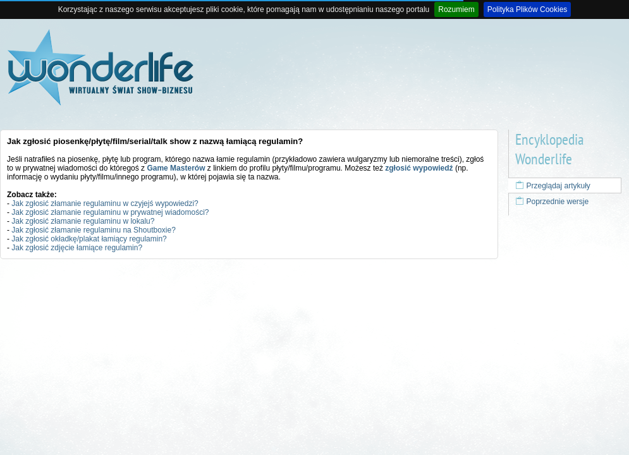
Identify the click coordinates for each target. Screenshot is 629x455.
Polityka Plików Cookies (527, 9)
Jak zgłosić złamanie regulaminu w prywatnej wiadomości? (110, 212)
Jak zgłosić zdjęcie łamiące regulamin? (76, 247)
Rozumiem (456, 9)
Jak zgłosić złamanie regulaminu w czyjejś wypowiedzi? (104, 203)
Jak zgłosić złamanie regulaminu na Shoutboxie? (93, 230)
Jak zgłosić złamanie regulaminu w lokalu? (82, 221)
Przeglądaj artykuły (552, 185)
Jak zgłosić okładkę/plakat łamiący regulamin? (88, 238)
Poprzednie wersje (552, 201)
